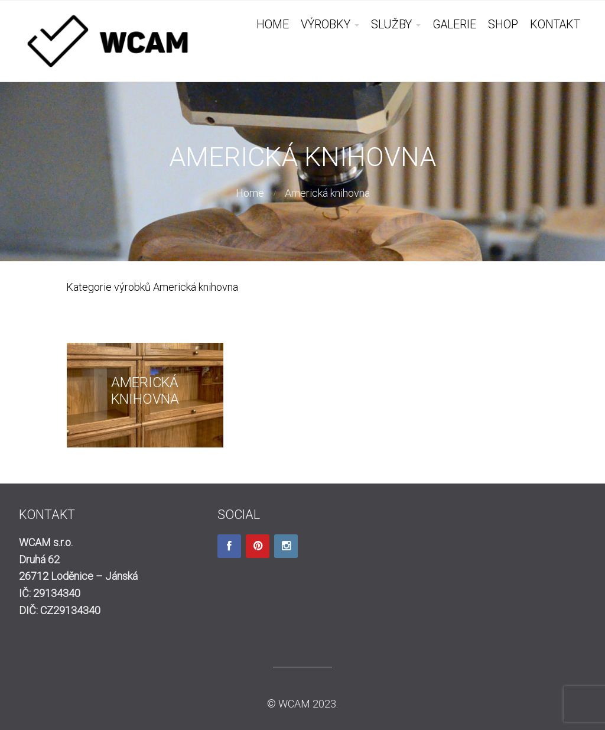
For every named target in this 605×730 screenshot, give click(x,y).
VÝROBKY (325, 24)
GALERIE (454, 24)
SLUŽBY (391, 24)
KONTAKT (555, 24)
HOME (272, 24)
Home (250, 193)
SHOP (503, 24)
